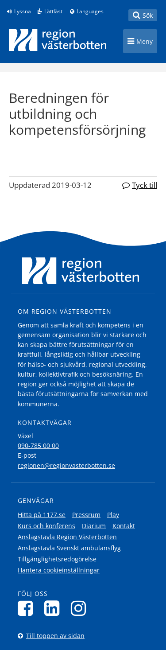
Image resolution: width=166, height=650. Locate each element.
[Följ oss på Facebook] (28, 608)
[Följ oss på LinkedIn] (54, 608)
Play (113, 514)
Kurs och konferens (46, 526)
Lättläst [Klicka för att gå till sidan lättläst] (53, 11)
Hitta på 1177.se (42, 514)
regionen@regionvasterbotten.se (66, 465)
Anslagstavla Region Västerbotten (67, 537)
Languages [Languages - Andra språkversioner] (90, 11)
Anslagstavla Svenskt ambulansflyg (69, 548)
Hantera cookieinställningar (59, 570)
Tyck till (144, 185)
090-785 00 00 (38, 445)
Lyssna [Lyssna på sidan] (22, 11)
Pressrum (86, 514)
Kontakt (123, 526)
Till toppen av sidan (55, 635)
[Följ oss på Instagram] (81, 608)
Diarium (94, 526)
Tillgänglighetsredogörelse (57, 559)
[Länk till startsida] (57, 40)
